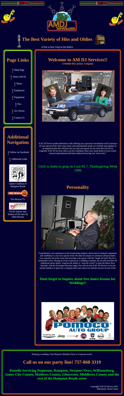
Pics (18, 104)
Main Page (18, 70)
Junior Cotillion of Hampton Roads (18, 184)
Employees (18, 90)
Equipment (18, 97)
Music (18, 83)
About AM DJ (18, 76)
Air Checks (18, 111)
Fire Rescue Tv (18, 198)
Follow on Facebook (18, 152)
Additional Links (18, 159)
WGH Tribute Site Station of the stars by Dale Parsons (18, 213)
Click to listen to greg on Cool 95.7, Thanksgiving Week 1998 (77, 168)
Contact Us (18, 117)
